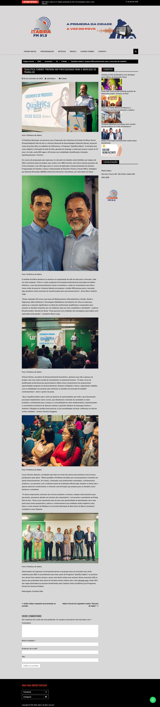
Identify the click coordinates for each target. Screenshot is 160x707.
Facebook (35, 692)
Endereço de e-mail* (29, 649)
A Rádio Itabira (87, 51)
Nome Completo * (28, 641)
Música (73, 51)
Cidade (64, 78)
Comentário (26, 623)
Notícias (62, 51)
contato (102, 51)
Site (23, 656)
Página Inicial (30, 51)
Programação (47, 51)
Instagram (35, 697)
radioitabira (51, 78)
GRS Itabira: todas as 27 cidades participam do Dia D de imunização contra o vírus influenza (68, 3)
